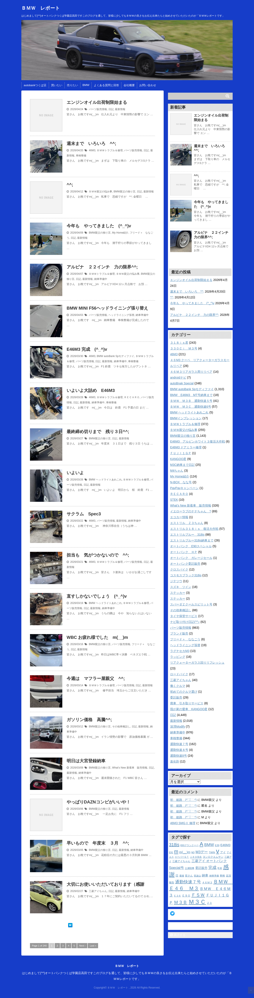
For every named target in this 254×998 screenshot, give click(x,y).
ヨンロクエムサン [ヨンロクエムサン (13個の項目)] (213, 856)
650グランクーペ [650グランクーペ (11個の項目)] (189, 845)
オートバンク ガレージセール (191, 558)
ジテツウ (176, 581)
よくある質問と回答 (106, 85)
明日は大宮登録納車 (88, 760)
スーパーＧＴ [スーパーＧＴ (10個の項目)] (182, 857)
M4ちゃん (176, 470)
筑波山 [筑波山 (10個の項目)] (197, 875)
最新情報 (120, 109)
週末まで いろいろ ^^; (91, 143)
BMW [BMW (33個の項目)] (209, 844)
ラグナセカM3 (179, 651)
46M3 (92, 150)
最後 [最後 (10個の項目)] (181, 875)
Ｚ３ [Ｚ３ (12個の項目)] (209, 902)
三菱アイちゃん (98, 891)
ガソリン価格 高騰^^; (89, 719)
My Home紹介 (120, 232)
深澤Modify (177, 726)
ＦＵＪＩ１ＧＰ (180, 453)
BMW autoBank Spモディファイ (115, 356)
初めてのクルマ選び (183, 691)
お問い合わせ (147, 85)
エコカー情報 (179, 517)
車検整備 (81, 155)
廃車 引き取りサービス (186, 703)
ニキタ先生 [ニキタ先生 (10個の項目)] (196, 857)
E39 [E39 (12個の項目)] (217, 845)
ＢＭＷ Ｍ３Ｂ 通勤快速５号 (191, 400)
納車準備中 (100, 279)
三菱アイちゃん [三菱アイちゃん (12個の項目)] (181, 861)
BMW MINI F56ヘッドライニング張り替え (107, 308)
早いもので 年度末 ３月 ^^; (98, 843)
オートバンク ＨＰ (183, 552)
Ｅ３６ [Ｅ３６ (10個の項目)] (177, 895)
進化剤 (174, 761)
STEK (174, 499)
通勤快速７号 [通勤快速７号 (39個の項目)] (188, 881)
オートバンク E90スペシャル (191, 546)
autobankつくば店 (35, 85)
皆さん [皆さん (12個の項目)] (189, 875)
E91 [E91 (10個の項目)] (171, 852)
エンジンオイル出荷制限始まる (97, 102)
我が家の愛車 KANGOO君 (188, 709)
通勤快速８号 (179, 750)
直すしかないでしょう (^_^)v (97, 596)
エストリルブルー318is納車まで (191, 540)
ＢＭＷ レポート (40, 8)
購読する (178, 935)
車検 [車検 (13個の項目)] (222, 875)
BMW (86, 85)
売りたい (72, 85)
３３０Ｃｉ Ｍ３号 (183, 348)
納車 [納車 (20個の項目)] (205, 875)
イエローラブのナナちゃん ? (190, 511)
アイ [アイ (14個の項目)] (223, 852)
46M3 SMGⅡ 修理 (182, 823)
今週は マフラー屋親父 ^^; (96, 678)
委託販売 (176, 697)
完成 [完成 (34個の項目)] (212, 867)
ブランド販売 (179, 633)
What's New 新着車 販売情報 (129, 767)
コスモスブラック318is (185, 575)
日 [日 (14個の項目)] (177, 875)
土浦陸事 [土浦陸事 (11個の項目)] (189, 868)
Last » (93, 945)
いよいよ (75, 472)
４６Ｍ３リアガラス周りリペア (191, 371)
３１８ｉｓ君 (179, 342)
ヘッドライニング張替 (121, 315)
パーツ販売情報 (98, 109)
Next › (82, 945)
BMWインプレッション (186, 418)
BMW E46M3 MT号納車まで (191, 395)
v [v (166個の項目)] (217, 851)
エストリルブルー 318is (187, 534)
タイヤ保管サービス (183, 616)
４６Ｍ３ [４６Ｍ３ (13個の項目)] (207, 882)
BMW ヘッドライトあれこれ (105, 479)
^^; (70, 184)
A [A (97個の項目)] (201, 844)
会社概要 (129, 85)
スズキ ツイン (180, 587)
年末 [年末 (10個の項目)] (219, 868)
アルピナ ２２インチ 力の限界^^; (102, 267)
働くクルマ (177, 686)
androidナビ (178, 377)
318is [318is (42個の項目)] (174, 844)
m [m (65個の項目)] (176, 851)
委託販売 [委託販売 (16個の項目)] (201, 868)
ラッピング (177, 656)
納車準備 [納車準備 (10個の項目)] (214, 875)
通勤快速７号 (179, 744)
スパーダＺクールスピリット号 (191, 604)
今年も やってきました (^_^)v (99, 225)
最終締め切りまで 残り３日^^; (98, 431)
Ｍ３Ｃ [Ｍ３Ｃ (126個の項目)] (197, 901)
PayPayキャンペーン (184, 488)
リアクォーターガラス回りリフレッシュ (197, 662)
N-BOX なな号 (181, 482)
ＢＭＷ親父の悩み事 (100, 191)
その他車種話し (121, 726)
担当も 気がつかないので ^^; (98, 555)
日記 (111, 109)
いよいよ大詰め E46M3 (91, 390)
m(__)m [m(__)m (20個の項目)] (184, 852)
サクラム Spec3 (84, 513)
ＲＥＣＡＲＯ (132, 397)
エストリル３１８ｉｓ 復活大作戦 (194, 528)
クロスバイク (179, 569)
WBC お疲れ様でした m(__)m (97, 637)
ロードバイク (179, 674)
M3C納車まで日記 (182, 464)
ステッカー (177, 592)
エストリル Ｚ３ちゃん (186, 523)
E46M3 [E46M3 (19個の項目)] (225, 845)
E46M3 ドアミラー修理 (186, 447)
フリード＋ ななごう (185, 639)
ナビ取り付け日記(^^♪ (185, 622)
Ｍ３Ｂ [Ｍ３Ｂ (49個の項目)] (180, 902)
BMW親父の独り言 (124, 191)
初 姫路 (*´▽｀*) (183, 800)
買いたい (56, 85)
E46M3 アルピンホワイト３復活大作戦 (197, 441)
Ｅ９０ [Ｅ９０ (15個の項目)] (186, 895)
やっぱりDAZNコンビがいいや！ (98, 802)
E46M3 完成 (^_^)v (87, 349)
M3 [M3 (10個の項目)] (192, 852)
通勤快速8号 (178, 755)
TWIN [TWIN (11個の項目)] (212, 852)
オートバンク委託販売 (185, 563)
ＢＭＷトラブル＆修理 (110, 150)
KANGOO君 (178, 459)
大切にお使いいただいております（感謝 (105, 884)
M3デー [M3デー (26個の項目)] (202, 852)
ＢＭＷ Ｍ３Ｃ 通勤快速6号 (190, 406)
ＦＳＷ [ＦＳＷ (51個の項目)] (198, 895)
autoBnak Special (182, 383)
